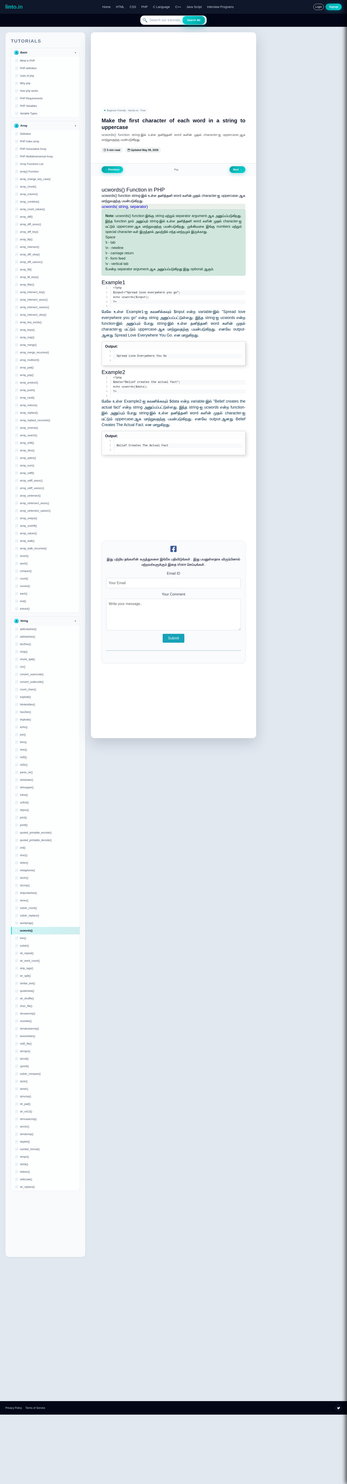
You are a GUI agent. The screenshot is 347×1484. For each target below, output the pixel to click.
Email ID (173, 574)
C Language (161, 7)
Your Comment (173, 595)
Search (193, 20)
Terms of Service (35, 1408)
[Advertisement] (45, 1224)
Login (318, 6)
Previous (112, 169)
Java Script (194, 7)
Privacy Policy (13, 1408)
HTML (120, 7)
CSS (133, 7)
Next (237, 169)
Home (106, 7)
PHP (144, 7)
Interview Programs (220, 7)
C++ (178, 7)
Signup (333, 6)
